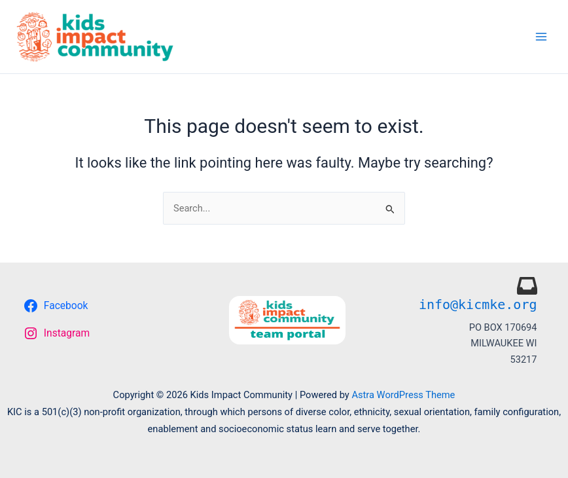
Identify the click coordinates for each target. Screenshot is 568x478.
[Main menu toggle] (541, 36)
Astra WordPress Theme (403, 395)
